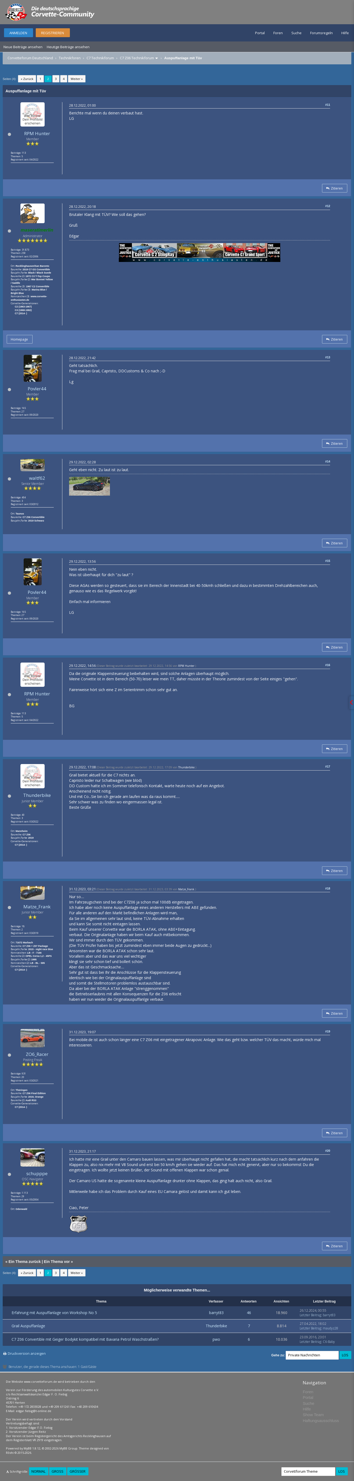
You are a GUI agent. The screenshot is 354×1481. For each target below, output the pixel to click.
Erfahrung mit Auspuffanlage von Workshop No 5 (54, 1312)
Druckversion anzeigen (27, 1353)
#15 (327, 560)
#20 (327, 1150)
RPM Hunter (37, 133)
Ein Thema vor (57, 1261)
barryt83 (216, 1312)
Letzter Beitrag (310, 1315)
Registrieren (52, 32)
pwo (216, 1339)
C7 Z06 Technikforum (137, 57)
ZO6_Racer (37, 1054)
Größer (77, 1471)
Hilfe (345, 32)
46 (249, 1312)
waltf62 (37, 478)
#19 (327, 1031)
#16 (327, 665)
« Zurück (27, 79)
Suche (296, 32)
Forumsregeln (321, 32)
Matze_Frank (37, 907)
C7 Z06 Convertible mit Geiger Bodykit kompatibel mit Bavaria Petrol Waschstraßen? (85, 1339)
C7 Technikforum (100, 57)
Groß (57, 1471)
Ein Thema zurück (25, 1261)
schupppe (37, 1173)
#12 (327, 206)
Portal (260, 32)
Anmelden (18, 32)
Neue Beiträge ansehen (22, 46)
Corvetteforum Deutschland (30, 57)
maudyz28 (330, 1328)
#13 (327, 357)
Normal (38, 1471)
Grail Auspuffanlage (28, 1325)
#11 (327, 104)
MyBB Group (68, 1448)
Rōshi (10, 1453)
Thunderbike (37, 795)
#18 (327, 888)
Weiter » (77, 79)
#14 (327, 461)
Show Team (313, 1414)
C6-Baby (329, 1341)
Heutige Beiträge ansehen (68, 46)
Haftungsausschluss (321, 1420)
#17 (327, 766)
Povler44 (37, 389)
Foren (278, 32)
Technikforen (70, 57)
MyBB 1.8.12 (32, 1448)
